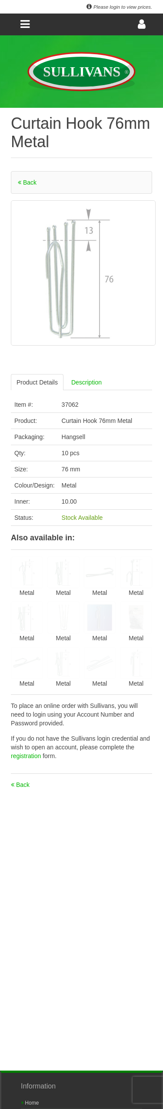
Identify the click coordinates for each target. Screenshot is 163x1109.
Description (86, 382)
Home (30, 1103)
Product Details (37, 382)
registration (27, 755)
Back (27, 182)
